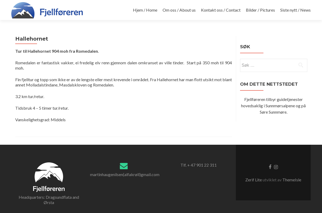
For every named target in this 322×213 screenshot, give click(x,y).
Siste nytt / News (295, 9)
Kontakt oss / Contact (221, 9)
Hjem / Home (145, 9)
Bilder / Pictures (260, 9)
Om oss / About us (179, 9)
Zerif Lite (254, 179)
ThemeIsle (291, 179)
